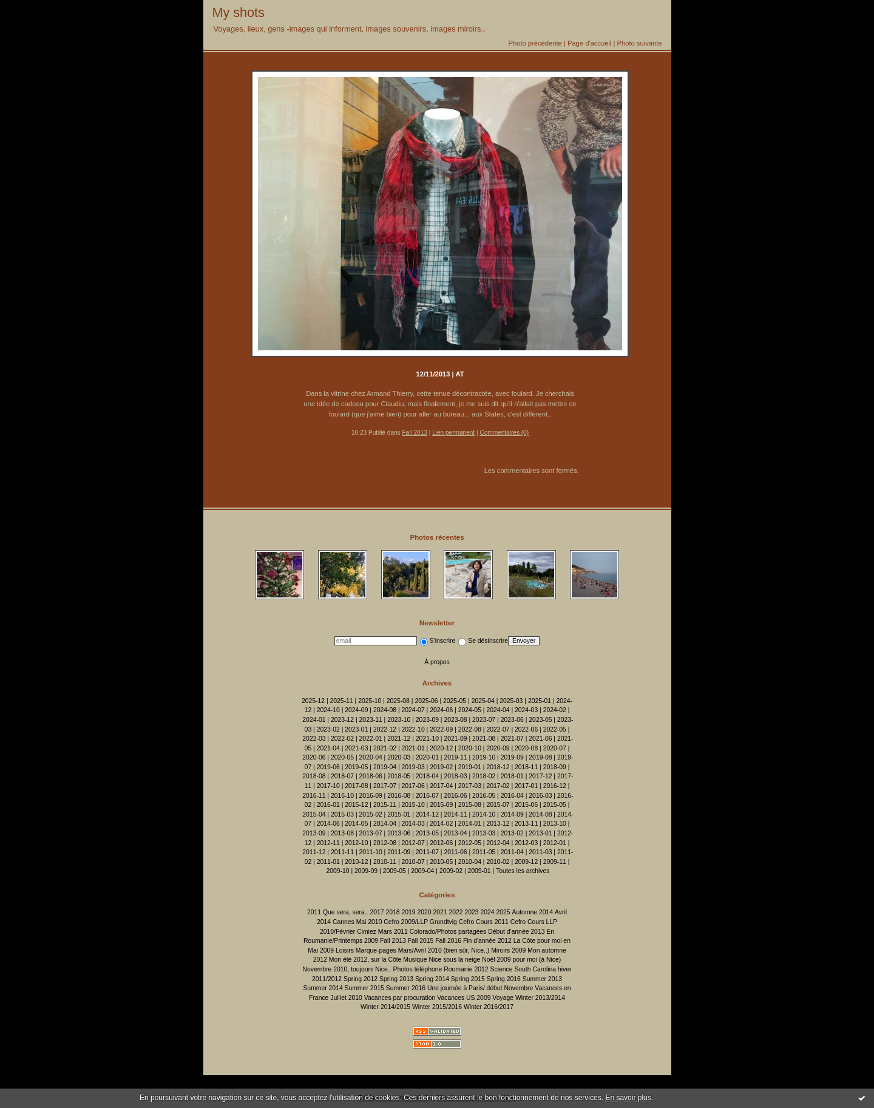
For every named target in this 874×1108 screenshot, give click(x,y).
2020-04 (370, 757)
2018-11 (526, 767)
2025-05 (454, 701)
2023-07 (483, 719)
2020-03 (398, 757)
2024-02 (554, 710)
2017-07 (384, 786)
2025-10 (369, 701)
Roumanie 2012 (466, 969)
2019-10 (483, 757)
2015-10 (413, 804)
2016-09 (370, 795)
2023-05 (540, 719)
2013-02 (512, 833)
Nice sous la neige (454, 959)
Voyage (502, 997)
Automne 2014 (533, 912)
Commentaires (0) (504, 432)
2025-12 (313, 701)
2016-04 (512, 795)
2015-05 (554, 804)
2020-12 (441, 748)
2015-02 (370, 814)
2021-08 (483, 738)
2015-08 (469, 804)
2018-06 (370, 776)
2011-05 (483, 852)
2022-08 (469, 729)
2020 (424, 912)
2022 (455, 912)
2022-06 (526, 729)
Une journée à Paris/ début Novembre (480, 988)
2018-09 (554, 767)
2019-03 (413, 767)
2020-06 (313, 757)
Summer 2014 (322, 988)
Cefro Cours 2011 (484, 922)
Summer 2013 (542, 979)
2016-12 (554, 786)
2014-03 (413, 823)
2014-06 (328, 823)
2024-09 (356, 710)
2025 (503, 912)
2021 (440, 912)
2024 (487, 912)
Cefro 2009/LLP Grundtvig (420, 922)
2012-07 (413, 843)
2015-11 (384, 804)
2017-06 (413, 786)
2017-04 (441, 786)
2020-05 (342, 757)
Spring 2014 (432, 979)
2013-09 (313, 833)
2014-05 (356, 823)
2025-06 (426, 701)
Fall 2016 (448, 940)
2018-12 (497, 767)
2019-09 (512, 757)
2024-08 (384, 710)
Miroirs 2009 (508, 950)
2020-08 (526, 748)
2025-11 (341, 701)
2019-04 (384, 767)
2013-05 (427, 833)
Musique (415, 959)
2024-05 (469, 710)
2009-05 (394, 871)
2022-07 (497, 729)
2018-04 (427, 776)
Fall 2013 (414, 432)
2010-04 (469, 861)
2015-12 (356, 804)
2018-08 (313, 776)
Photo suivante (639, 43)
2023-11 (370, 719)
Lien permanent (453, 432)
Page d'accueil (589, 43)
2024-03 (526, 710)
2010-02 (497, 861)
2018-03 (455, 776)
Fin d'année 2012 (487, 940)
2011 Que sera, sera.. (337, 912)
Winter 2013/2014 (540, 997)
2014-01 (469, 823)
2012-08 (384, 843)
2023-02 (328, 729)
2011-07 (427, 852)
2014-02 (441, 823)
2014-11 (455, 814)
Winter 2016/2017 (488, 1007)
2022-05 (554, 729)
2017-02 (497, 786)
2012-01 (554, 843)
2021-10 (427, 738)
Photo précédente (534, 43)
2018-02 (483, 776)
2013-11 (526, 823)
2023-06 (512, 719)
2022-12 (384, 729)
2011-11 (342, 852)
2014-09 (512, 814)
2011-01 (328, 861)
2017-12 (540, 776)
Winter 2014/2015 (385, 1007)
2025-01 (539, 701)
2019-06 (328, 767)
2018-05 (398, 776)
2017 (377, 912)
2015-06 (526, 804)
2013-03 (483, 833)
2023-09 (427, 719)
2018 (392, 912)
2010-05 (441, 861)
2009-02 (450, 871)
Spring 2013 (396, 979)
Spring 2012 (361, 979)
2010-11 (384, 861)
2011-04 (512, 852)
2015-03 (342, 814)
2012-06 (441, 843)
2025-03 (511, 701)
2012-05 (469, 843)
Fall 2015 (421, 940)
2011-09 (398, 852)
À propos (437, 662)
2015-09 (441, 804)
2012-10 (356, 843)
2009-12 (526, 861)
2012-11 (328, 843)
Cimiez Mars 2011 (382, 931)
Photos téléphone (417, 969)
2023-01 (356, 729)
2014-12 (427, 814)
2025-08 (398, 701)
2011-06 (455, 852)
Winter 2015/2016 (437, 1007)
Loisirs (345, 950)
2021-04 (328, 748)
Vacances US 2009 (463, 997)
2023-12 (342, 719)
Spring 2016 (504, 979)
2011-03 (540, 852)
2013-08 (342, 833)
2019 (408, 912)
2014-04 (384, 823)
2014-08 (540, 814)
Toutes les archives (522, 871)
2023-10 (398, 719)
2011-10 (370, 852)
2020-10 (469, 748)
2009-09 (366, 871)
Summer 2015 (364, 988)
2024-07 (413, 710)
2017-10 (328, 786)
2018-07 (342, 776)
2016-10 (342, 795)
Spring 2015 (468, 979)
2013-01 (540, 833)
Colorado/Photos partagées (448, 931)
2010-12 (356, 861)
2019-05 (356, 767)
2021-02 (384, 748)
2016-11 (313, 795)
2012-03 (526, 843)
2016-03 (540, 795)
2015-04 (313, 814)
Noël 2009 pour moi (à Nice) (521, 959)
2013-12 (497, 823)
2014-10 (483, 814)
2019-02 (441, 767)
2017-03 (469, 786)
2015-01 (398, 814)
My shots (238, 12)
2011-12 (313, 852)
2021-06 (540, 738)
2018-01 (512, 776)
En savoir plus (628, 1097)
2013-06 (398, 833)
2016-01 (328, 804)
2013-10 (554, 823)
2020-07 (554, 748)
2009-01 (479, 871)
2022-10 (413, 729)
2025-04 (483, 701)
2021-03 (356, 748)
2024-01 (313, 719)
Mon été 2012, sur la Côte (365, 959)
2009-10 (337, 871)
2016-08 (398, 795)
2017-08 (356, 786)
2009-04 (422, 871)
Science (501, 969)
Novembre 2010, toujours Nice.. (346, 969)
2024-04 (497, 710)
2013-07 (370, 833)
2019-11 (455, 757)
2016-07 (427, 795)
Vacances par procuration (400, 997)
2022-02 (342, 738)
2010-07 (413, 861)
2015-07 (497, 804)
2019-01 (469, 767)
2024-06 (441, 710)
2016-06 (455, 795)
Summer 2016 (405, 988)
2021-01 (413, 748)
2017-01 (526, 786)
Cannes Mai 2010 (357, 922)
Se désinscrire (483, 640)
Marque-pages (376, 950)
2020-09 (497, 748)
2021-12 (398, 738)
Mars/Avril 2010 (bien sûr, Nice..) (444, 950)
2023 (471, 912)
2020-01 (427, 757)
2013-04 (455, 833)
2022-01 (370, 738)
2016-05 (483, 795)
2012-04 (497, 843)
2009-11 (554, 861)
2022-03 (313, 738)
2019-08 (540, 757)
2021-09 (455, 738)
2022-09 (441, 729)
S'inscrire (437, 640)
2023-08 (455, 719)
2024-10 (328, 710)
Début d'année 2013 (516, 931)
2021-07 (512, 738)
